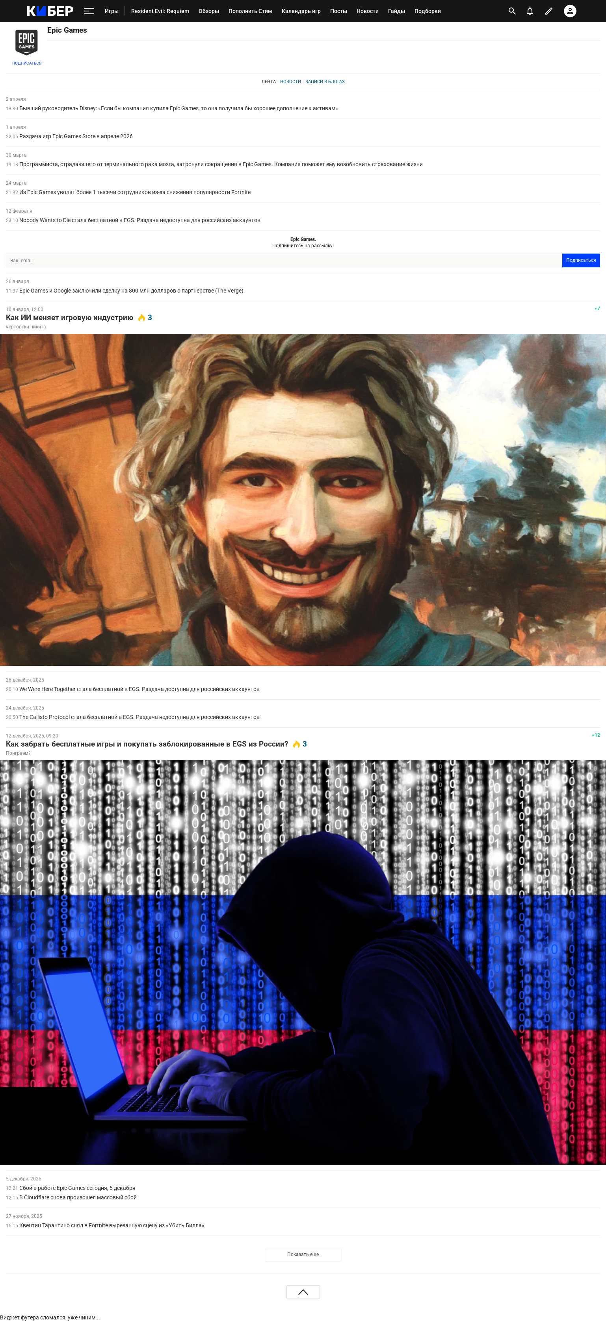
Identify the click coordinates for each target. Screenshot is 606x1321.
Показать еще (303, 1254)
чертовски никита (26, 327)
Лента (269, 81)
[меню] (89, 11)
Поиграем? (18, 753)
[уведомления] (529, 11)
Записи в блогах (325, 81)
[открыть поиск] (512, 11)
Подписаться (26, 63)
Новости (290, 81)
